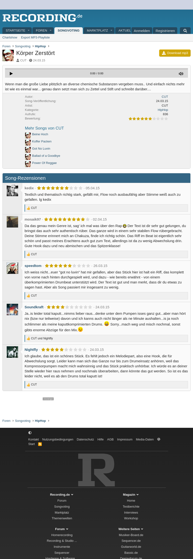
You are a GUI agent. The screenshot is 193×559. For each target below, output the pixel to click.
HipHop (163, 110)
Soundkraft (34, 307)
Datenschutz (85, 439)
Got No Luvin (41, 148)
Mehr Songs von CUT (44, 128)
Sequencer (61, 552)
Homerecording (62, 535)
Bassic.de (131, 552)
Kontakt (33, 439)
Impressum (124, 439)
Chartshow (9, 37)
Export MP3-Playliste (35, 37)
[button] (29, 30)
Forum (62, 500)
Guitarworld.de (131, 546)
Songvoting (69, 30)
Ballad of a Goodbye (46, 155)
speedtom (33, 266)
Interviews (131, 512)
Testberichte (131, 506)
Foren (41, 30)
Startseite (15, 30)
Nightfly (31, 349)
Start (31, 444)
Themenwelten (62, 518)
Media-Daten (145, 439)
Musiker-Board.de (131, 535)
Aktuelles (128, 30)
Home (131, 500)
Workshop (131, 518)
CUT (23, 60)
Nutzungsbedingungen (57, 439)
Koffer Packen (42, 141)
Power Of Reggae (44, 163)
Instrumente (62, 546)
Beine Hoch (40, 134)
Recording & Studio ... (62, 541)
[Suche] (185, 30)
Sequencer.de (131, 541)
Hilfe (100, 439)
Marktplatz (97, 30)
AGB (110, 439)
